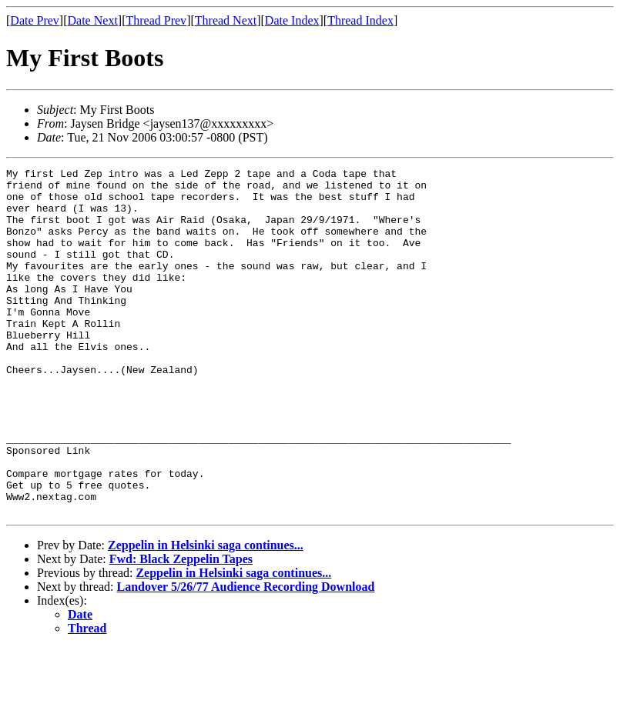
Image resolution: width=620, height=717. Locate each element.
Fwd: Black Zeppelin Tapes (181, 628)
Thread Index (360, 20)
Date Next (93, 20)
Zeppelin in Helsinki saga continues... (205, 614)
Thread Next (225, 20)
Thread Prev (156, 20)
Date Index (292, 20)
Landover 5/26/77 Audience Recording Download (246, 655)
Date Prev (34, 20)
